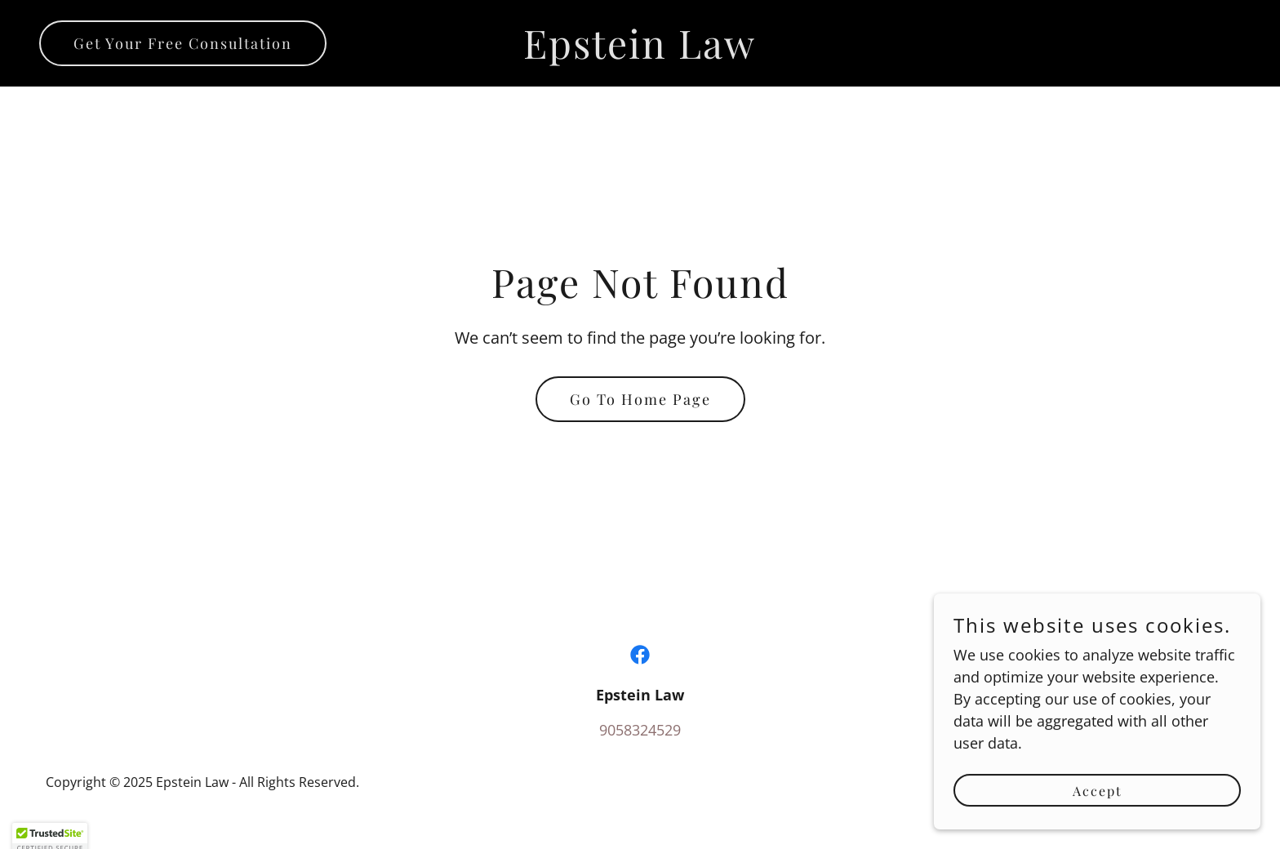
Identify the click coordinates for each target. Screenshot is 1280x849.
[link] (639, 53)
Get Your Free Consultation (182, 43)
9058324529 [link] (640, 730)
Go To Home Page (640, 399)
